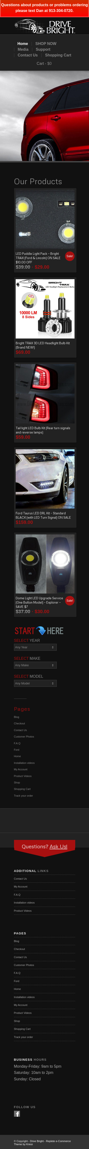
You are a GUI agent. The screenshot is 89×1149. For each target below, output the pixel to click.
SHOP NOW (45, 44)
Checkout (19, 723)
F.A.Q (17, 743)
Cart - (41, 63)
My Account (21, 769)
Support (43, 49)
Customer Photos (24, 736)
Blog (16, 717)
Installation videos (24, 762)
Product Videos (23, 776)
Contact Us (28, 55)
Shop (17, 782)
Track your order (23, 795)
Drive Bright (37, 1141)
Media (23, 49)
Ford (16, 749)
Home (23, 44)
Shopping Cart (58, 55)
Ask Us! (58, 846)
